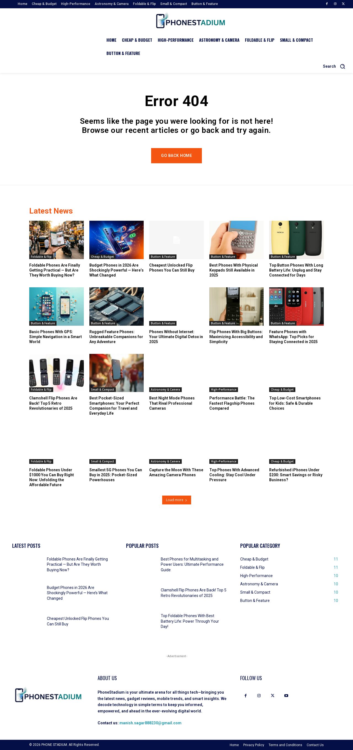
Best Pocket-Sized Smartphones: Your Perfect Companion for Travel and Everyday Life (114, 405)
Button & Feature (163, 256)
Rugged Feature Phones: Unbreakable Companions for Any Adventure (116, 336)
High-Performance (223, 389)
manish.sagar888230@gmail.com (150, 723)
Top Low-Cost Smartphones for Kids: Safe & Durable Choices (295, 403)
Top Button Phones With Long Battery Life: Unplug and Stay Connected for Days (296, 270)
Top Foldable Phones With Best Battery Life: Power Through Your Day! (190, 621)
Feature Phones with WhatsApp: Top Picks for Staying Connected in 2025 (293, 336)
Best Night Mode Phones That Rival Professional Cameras (172, 403)
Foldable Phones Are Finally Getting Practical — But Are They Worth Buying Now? (54, 270)
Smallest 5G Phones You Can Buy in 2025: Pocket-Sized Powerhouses (115, 474)
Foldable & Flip (41, 256)
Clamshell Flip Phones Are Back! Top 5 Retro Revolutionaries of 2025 (53, 403)
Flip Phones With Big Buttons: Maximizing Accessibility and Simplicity (236, 336)
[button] (336, 66)
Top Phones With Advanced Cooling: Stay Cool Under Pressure (234, 474)
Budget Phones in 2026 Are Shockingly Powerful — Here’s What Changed (116, 270)
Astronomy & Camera (165, 389)
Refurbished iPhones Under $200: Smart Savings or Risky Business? (295, 474)
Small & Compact (102, 389)
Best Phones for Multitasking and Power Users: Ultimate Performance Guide (192, 564)
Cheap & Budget (102, 256)
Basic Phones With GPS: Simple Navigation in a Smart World (55, 336)
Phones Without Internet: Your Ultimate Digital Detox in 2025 (176, 336)
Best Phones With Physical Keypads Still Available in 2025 (233, 270)
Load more (176, 500)
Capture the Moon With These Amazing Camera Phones (176, 472)
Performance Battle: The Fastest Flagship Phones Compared (232, 403)
